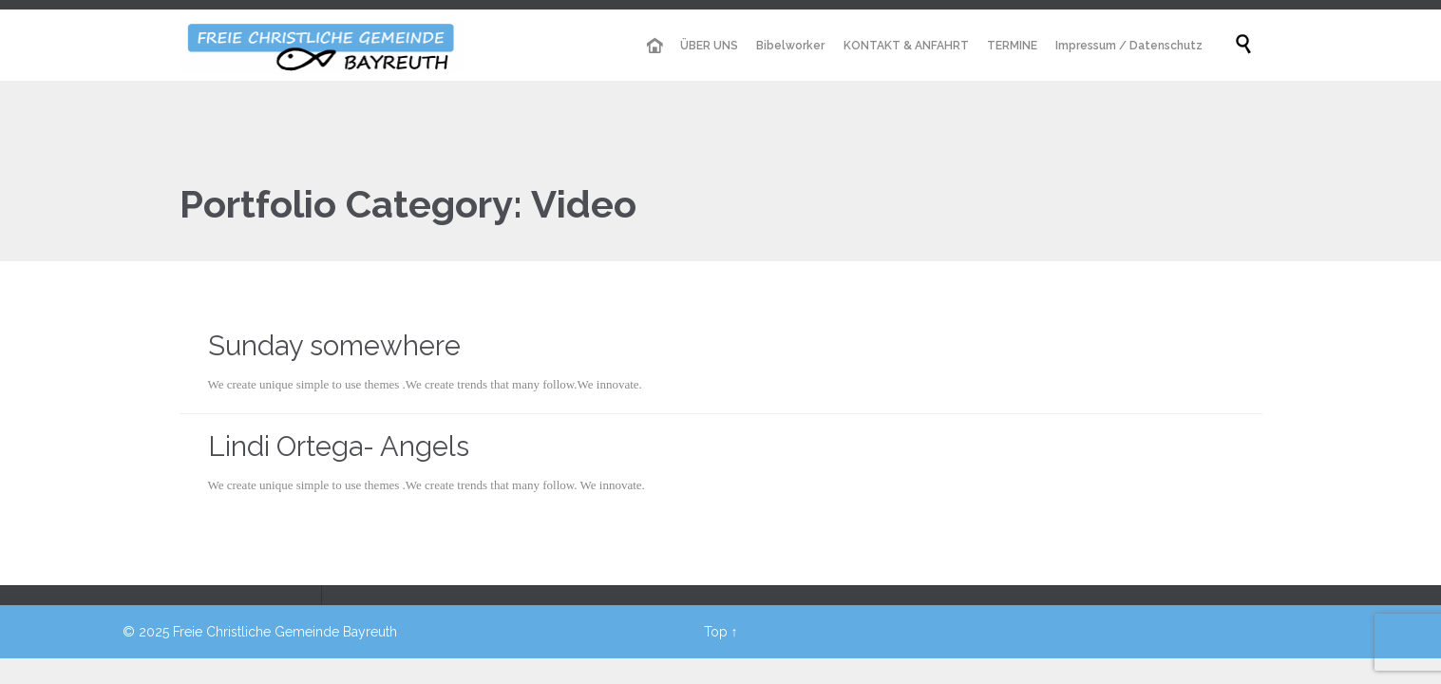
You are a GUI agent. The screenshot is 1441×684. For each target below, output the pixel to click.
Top (716, 631)
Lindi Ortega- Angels (338, 446)
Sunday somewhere (334, 346)
